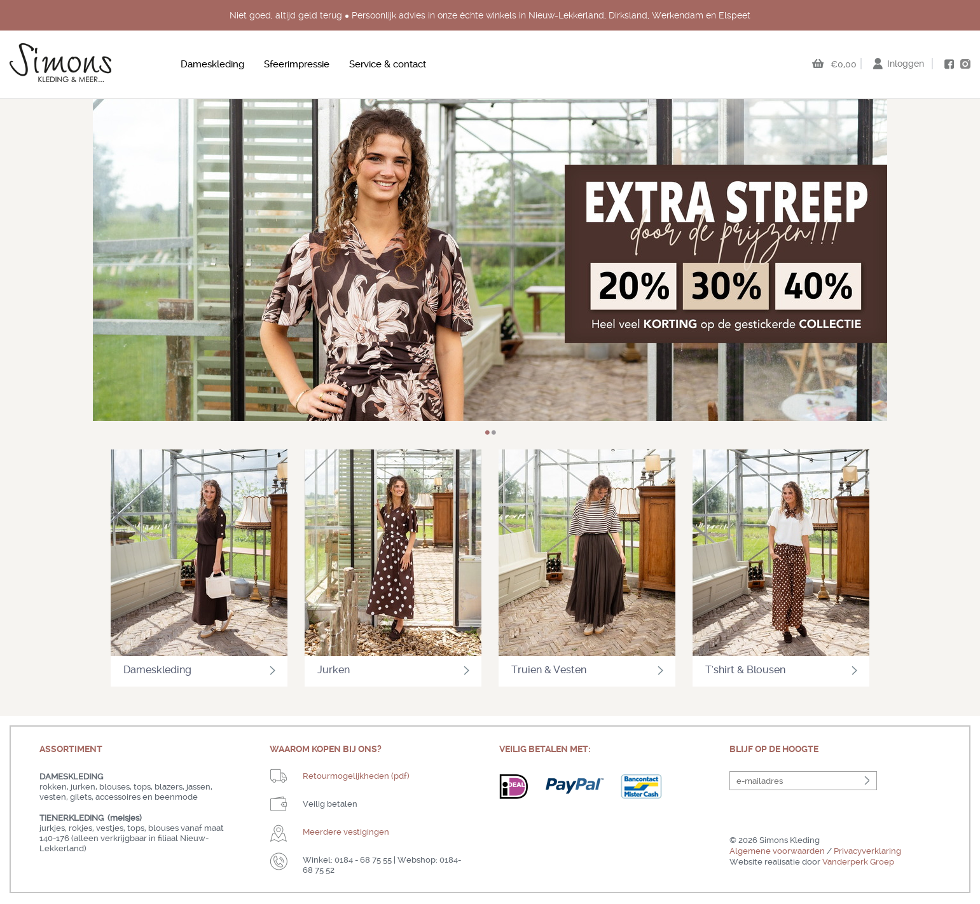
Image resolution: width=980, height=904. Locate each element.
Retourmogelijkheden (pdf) (356, 776)
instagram (965, 63)
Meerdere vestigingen (346, 832)
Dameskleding (212, 64)
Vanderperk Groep (858, 861)
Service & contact (387, 64)
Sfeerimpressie (296, 64)
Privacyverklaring (867, 851)
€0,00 (844, 64)
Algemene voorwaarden (777, 851)
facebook (949, 64)
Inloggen (905, 63)
